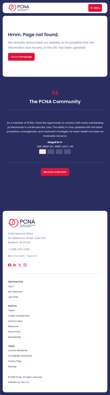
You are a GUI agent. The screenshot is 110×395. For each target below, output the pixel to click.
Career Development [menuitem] (19, 315)
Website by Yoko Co (18, 382)
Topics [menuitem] (11, 310)
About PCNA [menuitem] (14, 331)
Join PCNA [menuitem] (13, 297)
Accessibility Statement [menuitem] (20, 355)
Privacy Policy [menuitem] (15, 361)
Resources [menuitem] (13, 326)
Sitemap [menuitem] (12, 366)
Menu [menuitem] (97, 8)
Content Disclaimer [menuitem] (18, 350)
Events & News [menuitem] (15, 321)
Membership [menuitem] (14, 337)
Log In (11, 286)
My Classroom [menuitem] (15, 291)
